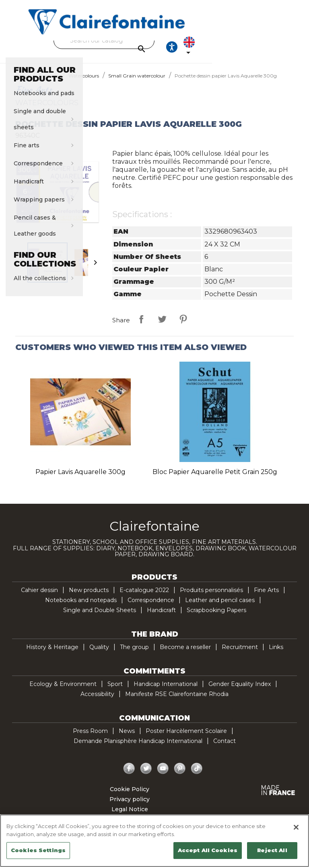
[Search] (152, 40)
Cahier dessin (39, 597)
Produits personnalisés (211, 597)
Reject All (272, 850)
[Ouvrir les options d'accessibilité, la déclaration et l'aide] (257, 50)
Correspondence (151, 607)
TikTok (196, 775)
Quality (99, 654)
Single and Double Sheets (99, 617)
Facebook (129, 775)
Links (276, 654)
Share (141, 326)
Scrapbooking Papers (216, 617)
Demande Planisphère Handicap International (138, 748)
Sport (115, 691)
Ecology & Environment (63, 691)
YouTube (163, 775)
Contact (224, 748)
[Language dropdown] (282, 50)
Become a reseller (185, 654)
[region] (154, 840)
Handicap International (166, 691)
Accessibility (97, 701)
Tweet (162, 326)
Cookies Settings (38, 850)
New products (89, 597)
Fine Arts (266, 597)
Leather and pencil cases (220, 607)
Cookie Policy (129, 796)
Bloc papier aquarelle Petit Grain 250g (214, 479)
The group (134, 654)
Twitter (146, 775)
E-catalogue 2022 (144, 597)
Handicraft (161, 617)
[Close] (296, 827)
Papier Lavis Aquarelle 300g (80, 479)
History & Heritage (52, 654)
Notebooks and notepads (81, 607)
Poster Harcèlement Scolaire (186, 738)
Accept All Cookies (207, 850)
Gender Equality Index (239, 691)
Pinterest (183, 326)
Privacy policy (129, 806)
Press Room (90, 738)
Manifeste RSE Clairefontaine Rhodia (177, 701)
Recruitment (240, 654)
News (127, 738)
